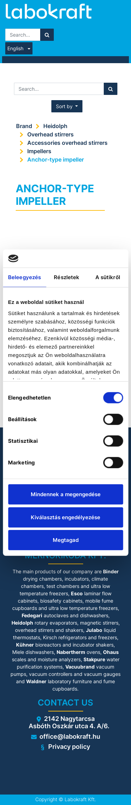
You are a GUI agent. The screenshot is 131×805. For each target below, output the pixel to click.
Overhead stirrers (50, 134)
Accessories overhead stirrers (67, 142)
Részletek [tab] (66, 277)
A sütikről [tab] (107, 277)
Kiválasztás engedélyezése (65, 517)
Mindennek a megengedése (66, 494)
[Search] (47, 35)
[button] (67, 106)
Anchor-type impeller (55, 159)
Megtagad (66, 540)
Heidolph (55, 125)
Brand (24, 125)
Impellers (39, 151)
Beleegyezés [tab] (24, 277)
